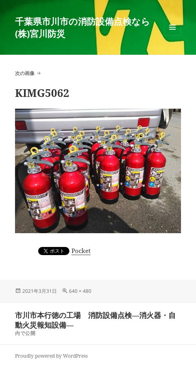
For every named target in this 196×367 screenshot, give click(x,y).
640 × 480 (80, 291)
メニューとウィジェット (172, 35)
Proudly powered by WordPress (51, 355)
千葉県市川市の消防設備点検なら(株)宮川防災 (82, 27)
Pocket (80, 251)
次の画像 (24, 73)
